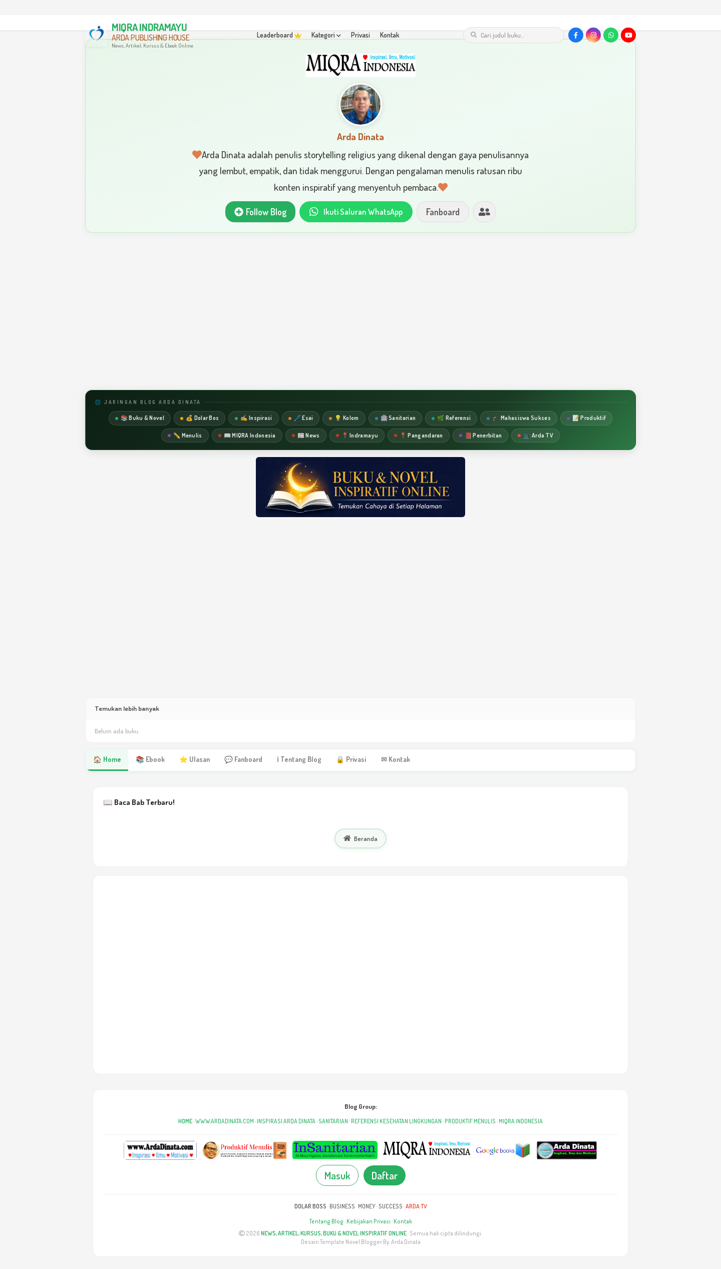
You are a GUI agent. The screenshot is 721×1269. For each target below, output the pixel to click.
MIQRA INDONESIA (521, 1122)
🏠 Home (107, 761)
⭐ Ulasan (193, 761)
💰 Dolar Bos (199, 419)
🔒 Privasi (346, 761)
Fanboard (446, 212)
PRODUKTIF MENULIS (470, 1122)
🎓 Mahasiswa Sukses (518, 419)
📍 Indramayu (357, 436)
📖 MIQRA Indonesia (247, 436)
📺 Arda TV (535, 436)
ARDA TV (416, 1207)
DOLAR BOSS (310, 1207)
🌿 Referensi (451, 419)
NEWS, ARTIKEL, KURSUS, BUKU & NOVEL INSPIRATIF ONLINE (334, 1234)
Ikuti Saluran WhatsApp (356, 212)
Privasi (360, 35)
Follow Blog (257, 212)
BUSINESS (342, 1207)
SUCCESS (391, 1207)
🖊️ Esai (300, 419)
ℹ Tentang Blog (295, 761)
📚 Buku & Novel (139, 419)
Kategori (326, 35)
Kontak (390, 35)
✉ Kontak (390, 761)
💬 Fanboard (241, 761)
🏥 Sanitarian (395, 419)
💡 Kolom (343, 419)
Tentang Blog (326, 1222)
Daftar (385, 1176)
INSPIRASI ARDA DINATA (286, 1122)
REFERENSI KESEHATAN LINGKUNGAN (396, 1122)
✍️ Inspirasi (253, 419)
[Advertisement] (360, 313)
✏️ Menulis (185, 436)
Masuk (337, 1176)
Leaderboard (279, 35)
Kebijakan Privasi (368, 1222)
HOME (185, 1122)
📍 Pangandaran (418, 436)
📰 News (306, 436)
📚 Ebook (149, 761)
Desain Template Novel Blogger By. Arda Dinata (361, 1243)
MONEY (367, 1207)
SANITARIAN (333, 1122)
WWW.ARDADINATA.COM (224, 1122)
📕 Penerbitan (480, 436)
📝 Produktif (586, 419)
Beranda (360, 840)
